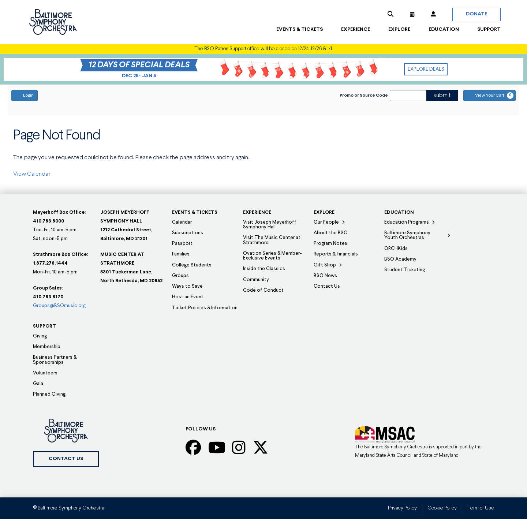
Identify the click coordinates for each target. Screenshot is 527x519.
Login (24, 95)
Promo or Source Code (364, 95)
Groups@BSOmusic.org (59, 305)
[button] (390, 14)
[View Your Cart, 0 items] (489, 95)
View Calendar (32, 174)
